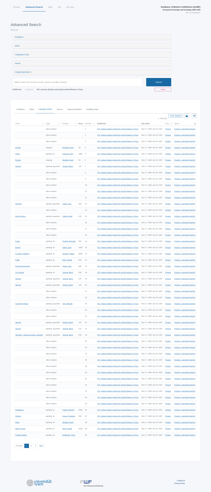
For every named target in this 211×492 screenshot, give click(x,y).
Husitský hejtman (21, 304)
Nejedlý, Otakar (68, 254)
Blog (50, 7)
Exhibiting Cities (92, 109)
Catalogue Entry (22, 54)
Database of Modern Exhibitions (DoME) (180, 8)
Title (17, 124)
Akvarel (18, 166)
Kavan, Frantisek (68, 416)
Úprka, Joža (66, 204)
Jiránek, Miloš (67, 166)
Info (59, 7)
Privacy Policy (179, 483)
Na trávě (18, 204)
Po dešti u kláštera (22, 254)
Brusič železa (20, 216)
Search (159, 82)
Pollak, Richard (68, 410)
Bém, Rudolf (67, 260)
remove (163, 89)
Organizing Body (22, 72)
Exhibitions (20, 109)
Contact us (181, 481)
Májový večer (20, 429)
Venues (59, 109)
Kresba (18, 148)
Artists (31, 109)
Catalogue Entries (45, 109)
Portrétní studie (21, 435)
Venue (17, 63)
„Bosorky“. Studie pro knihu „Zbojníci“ (29, 335)
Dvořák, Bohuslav (69, 241)
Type (48, 124)
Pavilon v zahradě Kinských (184, 129)
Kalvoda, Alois (67, 154)
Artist (17, 46)
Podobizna (19, 410)
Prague (168, 129)
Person (65, 124)
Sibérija (18, 416)
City (167, 124)
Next (41, 446)
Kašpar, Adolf (67, 216)
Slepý (17, 422)
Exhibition (19, 37)
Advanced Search (34, 7)
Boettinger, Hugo (68, 435)
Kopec (17, 241)
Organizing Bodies (74, 109)
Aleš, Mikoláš (67, 304)
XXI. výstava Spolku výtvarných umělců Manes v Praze (117, 129)
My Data (70, 7)
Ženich (17, 248)
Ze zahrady (19, 273)
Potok (17, 154)
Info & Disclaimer (193, 13)
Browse (16, 7)
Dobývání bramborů (22, 266)
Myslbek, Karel (67, 148)
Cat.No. (88, 124)
